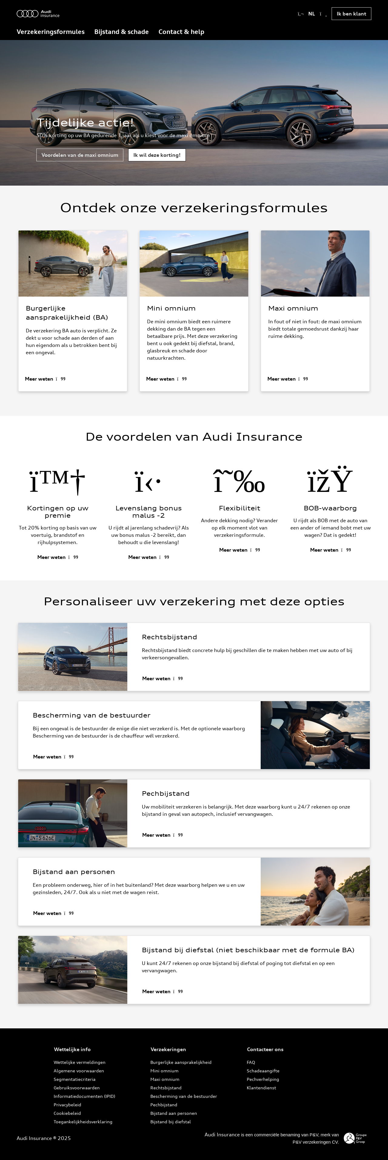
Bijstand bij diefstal (170, 1121)
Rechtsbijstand (166, 1087)
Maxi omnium (164, 1079)
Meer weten (39, 378)
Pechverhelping (263, 1079)
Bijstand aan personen (173, 1113)
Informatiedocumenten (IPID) (84, 1096)
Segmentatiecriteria (74, 1079)
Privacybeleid (67, 1104)
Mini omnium (164, 1070)
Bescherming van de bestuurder (183, 1096)
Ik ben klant (351, 14)
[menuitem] (51, 32)
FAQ (251, 1062)
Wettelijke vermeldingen (79, 1062)
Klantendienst (261, 1087)
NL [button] (312, 14)
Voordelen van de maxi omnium (80, 155)
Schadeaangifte (263, 1070)
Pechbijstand (163, 1104)
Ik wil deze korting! (157, 155)
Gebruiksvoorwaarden (77, 1087)
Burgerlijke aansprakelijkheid (181, 1062)
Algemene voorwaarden (79, 1070)
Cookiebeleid (67, 1113)
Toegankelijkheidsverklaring (83, 1121)
